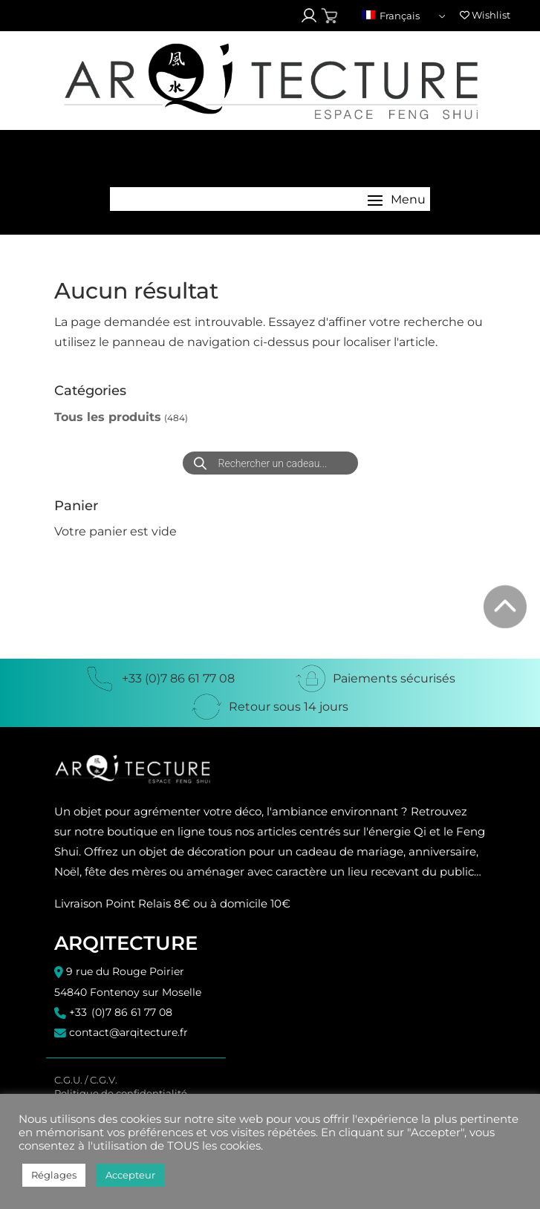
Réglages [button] (54, 1175)
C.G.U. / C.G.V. (85, 1080)
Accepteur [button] (130, 1175)
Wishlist (485, 15)
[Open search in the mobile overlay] (270, 463)
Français (391, 16)
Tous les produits (107, 417)
